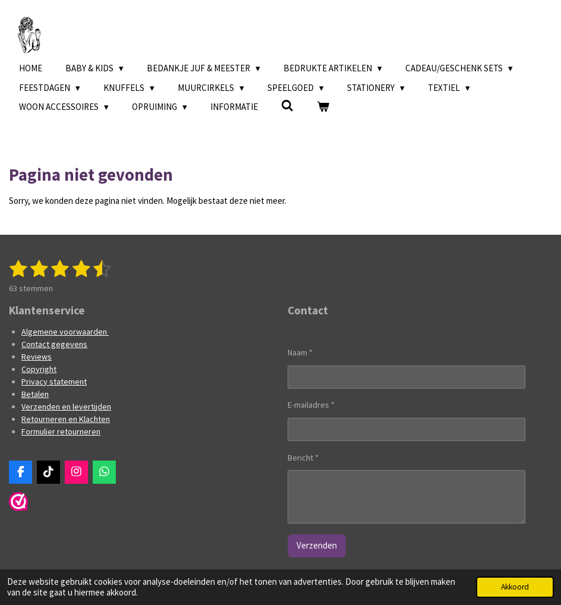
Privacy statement (54, 381)
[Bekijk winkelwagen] (323, 107)
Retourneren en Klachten (65, 419)
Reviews (36, 356)
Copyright (38, 369)
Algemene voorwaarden (65, 331)
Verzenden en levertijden (66, 406)
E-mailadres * (311, 404)
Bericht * (303, 457)
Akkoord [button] (515, 587)
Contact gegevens (54, 344)
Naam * (300, 352)
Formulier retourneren (60, 431)
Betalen (35, 394)
